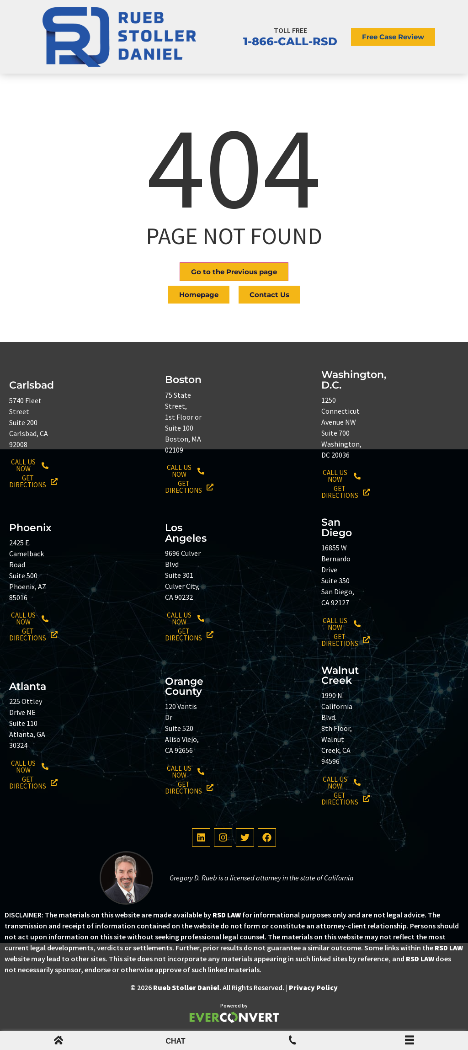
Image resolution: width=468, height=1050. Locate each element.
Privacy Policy (313, 987)
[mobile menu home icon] (58, 1042)
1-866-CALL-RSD (290, 41)
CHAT (175, 1041)
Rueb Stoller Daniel (186, 987)
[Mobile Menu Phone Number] (292, 1042)
